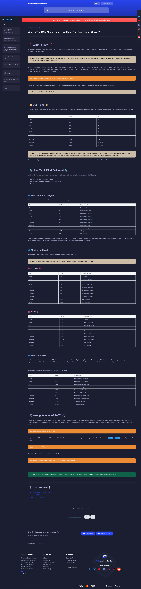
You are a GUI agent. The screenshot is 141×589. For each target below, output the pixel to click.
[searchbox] (76, 10)
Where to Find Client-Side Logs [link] (11, 80)
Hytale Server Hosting (28, 560)
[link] (8, 19)
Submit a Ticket (71, 558)
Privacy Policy (47, 564)
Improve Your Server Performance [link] (9, 72)
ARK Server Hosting (27, 562)
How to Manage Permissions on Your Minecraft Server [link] (9, 31)
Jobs (44, 571)
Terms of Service (48, 562)
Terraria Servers (26, 566)
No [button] (93, 517)
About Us (46, 558)
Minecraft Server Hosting (28, 558)
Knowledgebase (71, 560)
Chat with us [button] (89, 533)
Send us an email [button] (105, 533)
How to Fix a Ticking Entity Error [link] (11, 87)
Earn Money (47, 569)
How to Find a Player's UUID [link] (10, 57)
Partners (46, 566)
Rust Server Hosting (27, 569)
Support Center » (71, 567)
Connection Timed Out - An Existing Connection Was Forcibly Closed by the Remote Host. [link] (10, 48)
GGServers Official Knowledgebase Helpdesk (95, 20)
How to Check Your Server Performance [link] (11, 65)
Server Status (70, 562)
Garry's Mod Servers (27, 564)
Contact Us (46, 560)
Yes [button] (87, 517)
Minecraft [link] (37, 27)
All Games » (24, 574)
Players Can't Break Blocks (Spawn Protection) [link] (11, 39)
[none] (38, 3)
